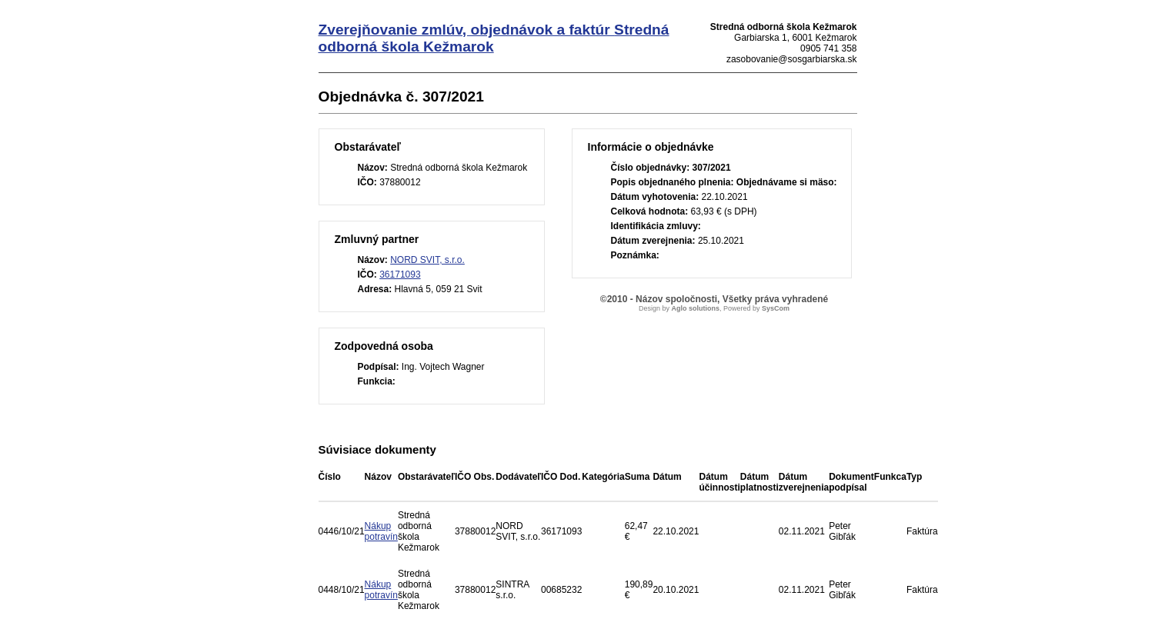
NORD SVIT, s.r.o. (427, 260)
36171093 (399, 274)
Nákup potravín (381, 531)
